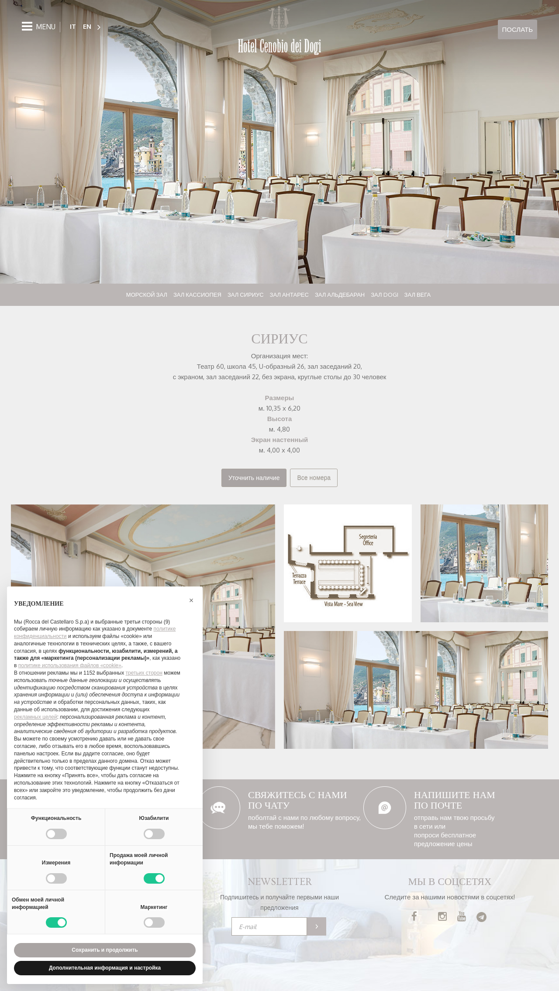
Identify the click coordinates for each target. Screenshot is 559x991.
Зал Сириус (246, 294)
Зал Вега (417, 294)
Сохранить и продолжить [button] (105, 950)
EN (87, 26)
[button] (191, 600)
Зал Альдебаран (340, 294)
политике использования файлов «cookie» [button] (69, 665)
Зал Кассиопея (197, 294)
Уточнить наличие (254, 477)
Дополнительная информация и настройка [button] (105, 968)
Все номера (314, 477)
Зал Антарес (289, 294)
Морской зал (146, 294)
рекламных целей (35, 717)
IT (73, 26)
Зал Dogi (384, 294)
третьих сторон (144, 673)
